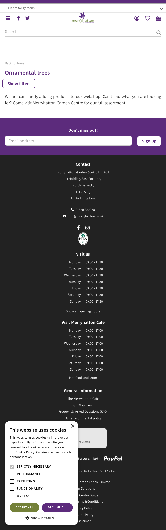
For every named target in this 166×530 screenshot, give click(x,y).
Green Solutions (83, 488)
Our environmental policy (83, 418)
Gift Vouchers (83, 405)
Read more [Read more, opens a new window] (41, 457)
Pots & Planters (107, 471)
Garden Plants (91, 471)
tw (27, 18)
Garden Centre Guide (83, 495)
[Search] (83, 32)
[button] (41, 518)
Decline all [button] (57, 507)
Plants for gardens (21, 8)
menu (8, 18)
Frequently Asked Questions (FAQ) (83, 411)
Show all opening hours (83, 311)
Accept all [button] (25, 507)
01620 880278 (85, 209)
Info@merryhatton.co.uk (86, 216)
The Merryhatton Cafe (83, 398)
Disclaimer (83, 521)
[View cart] (158, 18)
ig (87, 228)
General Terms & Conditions (83, 501)
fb (18, 18)
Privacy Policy (83, 508)
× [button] (72, 426)
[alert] (41, 473)
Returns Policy (83, 514)
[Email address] (68, 141)
